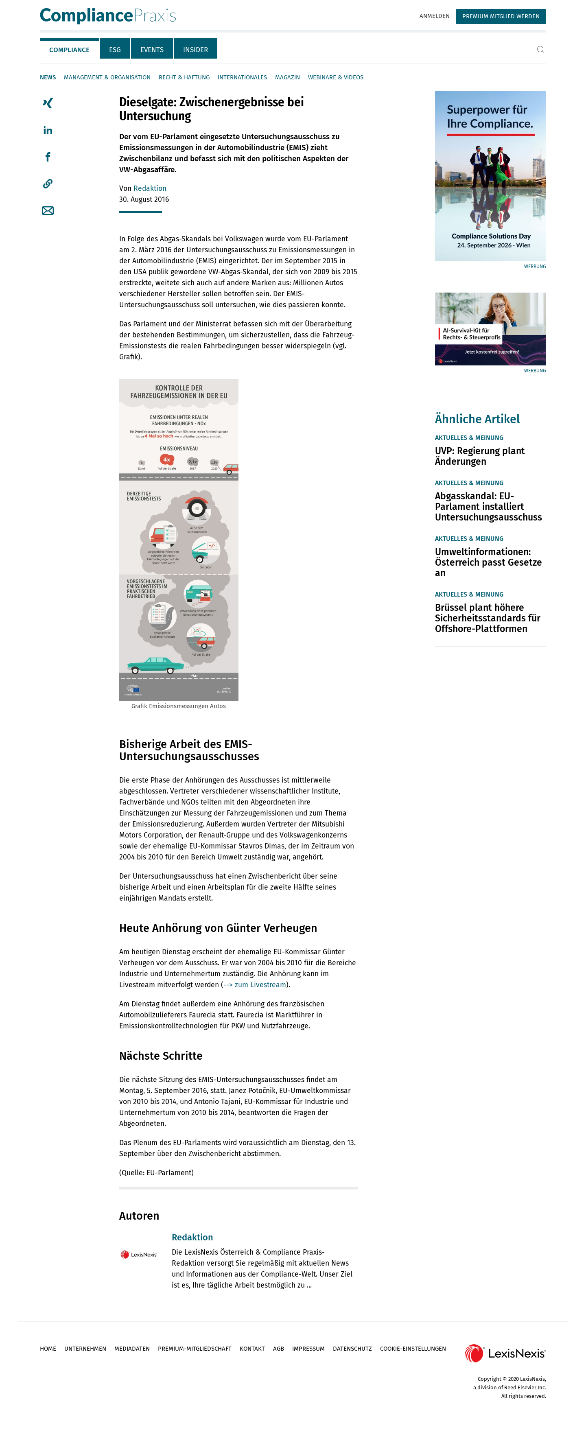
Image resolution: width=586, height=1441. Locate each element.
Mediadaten (132, 1348)
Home (48, 1348)
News (48, 77)
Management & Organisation (107, 77)
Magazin (287, 77)
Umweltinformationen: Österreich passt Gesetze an (488, 562)
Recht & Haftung (184, 77)
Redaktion (149, 188)
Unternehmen (85, 1348)
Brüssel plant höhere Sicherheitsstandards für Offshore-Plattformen (487, 618)
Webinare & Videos (335, 77)
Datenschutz (352, 1348)
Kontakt (252, 1348)
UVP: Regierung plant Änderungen (480, 456)
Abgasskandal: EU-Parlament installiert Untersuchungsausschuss (488, 506)
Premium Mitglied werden (501, 16)
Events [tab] (152, 50)
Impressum (308, 1348)
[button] (48, 184)
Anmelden (435, 16)
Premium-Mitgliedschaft (195, 1348)
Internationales (242, 77)
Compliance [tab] (69, 50)
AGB (278, 1348)
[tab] (70, 48)
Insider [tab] (195, 50)
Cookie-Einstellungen (413, 1348)
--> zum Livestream (254, 985)
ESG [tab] (115, 50)
